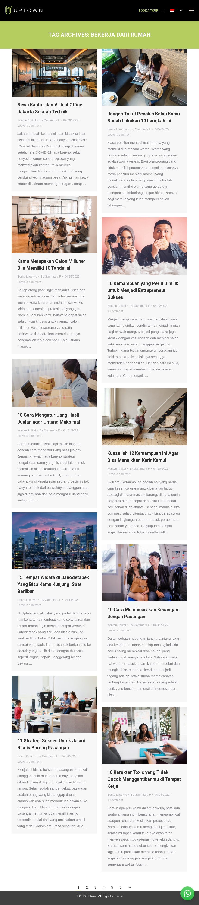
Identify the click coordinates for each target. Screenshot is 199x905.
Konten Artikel (26, 120)
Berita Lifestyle (117, 129)
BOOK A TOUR (148, 10)
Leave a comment (29, 125)
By (49, 120)
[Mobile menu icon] (191, 10)
